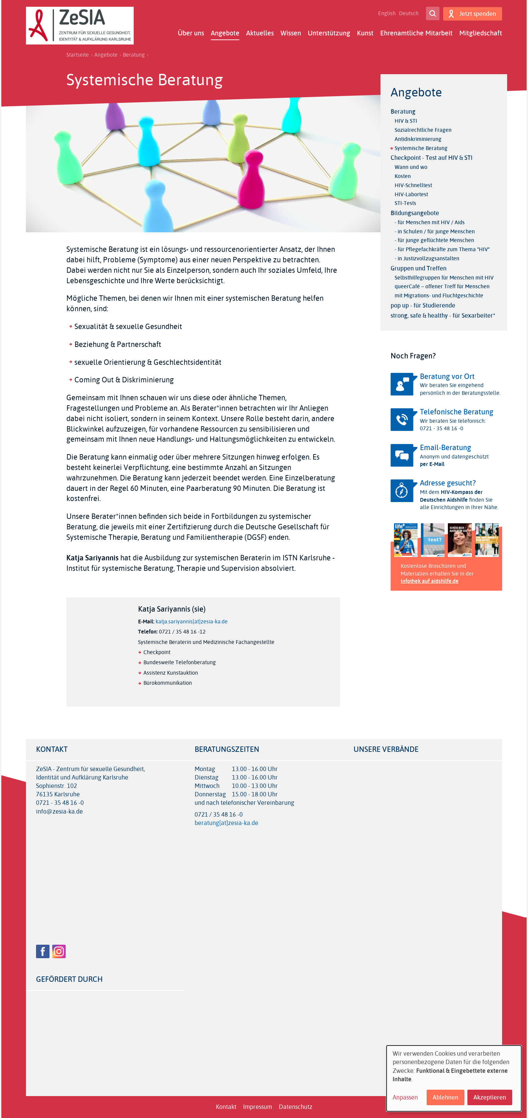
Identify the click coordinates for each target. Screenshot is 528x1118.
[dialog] (454, 1078)
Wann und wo (411, 167)
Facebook (43, 951)
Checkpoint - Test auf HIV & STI (431, 157)
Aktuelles (260, 33)
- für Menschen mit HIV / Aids (430, 222)
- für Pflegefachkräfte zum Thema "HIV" (442, 249)
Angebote (225, 33)
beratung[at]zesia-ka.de (226, 823)
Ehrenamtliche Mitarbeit (416, 33)
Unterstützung (329, 33)
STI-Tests (405, 203)
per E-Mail (432, 464)
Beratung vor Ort (447, 376)
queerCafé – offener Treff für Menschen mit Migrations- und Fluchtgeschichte (442, 291)
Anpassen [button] (405, 1097)
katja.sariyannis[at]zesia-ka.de (192, 622)
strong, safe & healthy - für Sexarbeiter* (443, 315)
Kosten (403, 176)
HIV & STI (406, 121)
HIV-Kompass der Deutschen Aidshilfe (451, 495)
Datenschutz (295, 1106)
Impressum (257, 1106)
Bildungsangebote (415, 213)
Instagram (59, 951)
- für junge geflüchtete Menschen (434, 240)
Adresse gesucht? (448, 483)
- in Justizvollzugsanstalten (427, 258)
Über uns (191, 33)
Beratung (134, 55)
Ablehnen (445, 1097)
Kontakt (226, 1106)
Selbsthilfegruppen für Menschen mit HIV (444, 278)
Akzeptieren (489, 1097)
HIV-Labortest (411, 194)
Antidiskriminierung (418, 139)
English (386, 13)
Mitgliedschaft (480, 33)
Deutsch (408, 13)
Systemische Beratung (421, 148)
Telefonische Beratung (456, 412)
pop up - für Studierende (423, 305)
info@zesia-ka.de (59, 811)
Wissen (290, 33)
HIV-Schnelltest (413, 185)
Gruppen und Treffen (419, 268)
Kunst (365, 33)
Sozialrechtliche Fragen (423, 130)
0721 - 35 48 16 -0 (60, 803)
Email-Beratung (445, 447)
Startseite (77, 55)
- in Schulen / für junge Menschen (435, 231)
